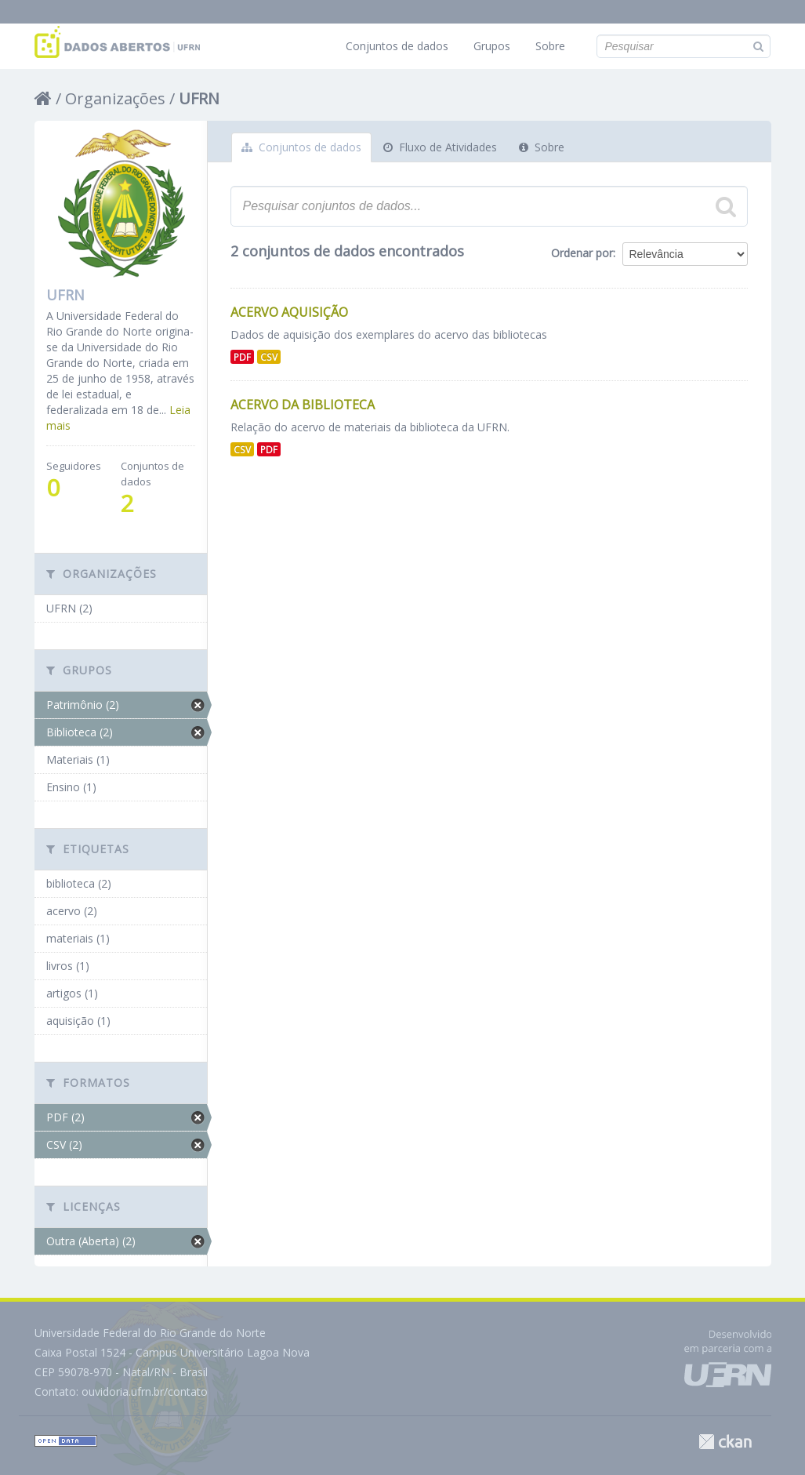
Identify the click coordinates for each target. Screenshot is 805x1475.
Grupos (491, 45)
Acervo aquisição (289, 312)
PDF (242, 357)
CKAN (725, 1441)
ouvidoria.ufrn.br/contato (145, 1391)
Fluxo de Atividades (440, 147)
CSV (268, 357)
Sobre (550, 45)
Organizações (115, 98)
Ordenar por (582, 252)
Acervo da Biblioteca (302, 404)
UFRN (199, 98)
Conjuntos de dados (397, 45)
